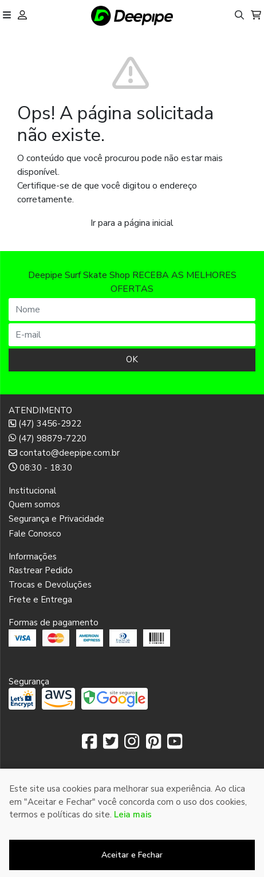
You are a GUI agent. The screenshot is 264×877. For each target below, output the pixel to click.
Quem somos (34, 504)
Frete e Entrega (40, 599)
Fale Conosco (35, 533)
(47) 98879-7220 (47, 438)
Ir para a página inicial (132, 223)
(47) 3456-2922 (45, 423)
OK (132, 359)
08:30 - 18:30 (40, 467)
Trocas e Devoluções (50, 584)
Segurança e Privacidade (56, 518)
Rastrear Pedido (41, 570)
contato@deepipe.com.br (64, 453)
